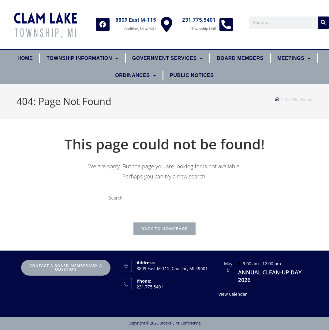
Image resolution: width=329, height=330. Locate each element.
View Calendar (233, 294)
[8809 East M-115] (166, 24)
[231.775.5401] (226, 24)
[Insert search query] (164, 198)
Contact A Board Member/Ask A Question (65, 267)
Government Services (167, 58)
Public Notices (192, 75)
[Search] (323, 22)
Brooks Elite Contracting (179, 323)
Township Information (82, 58)
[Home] (277, 99)
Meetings (294, 58)
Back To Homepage (164, 229)
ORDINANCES (135, 75)
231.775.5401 (199, 20)
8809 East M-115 (135, 20)
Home (25, 58)
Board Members (240, 58)
